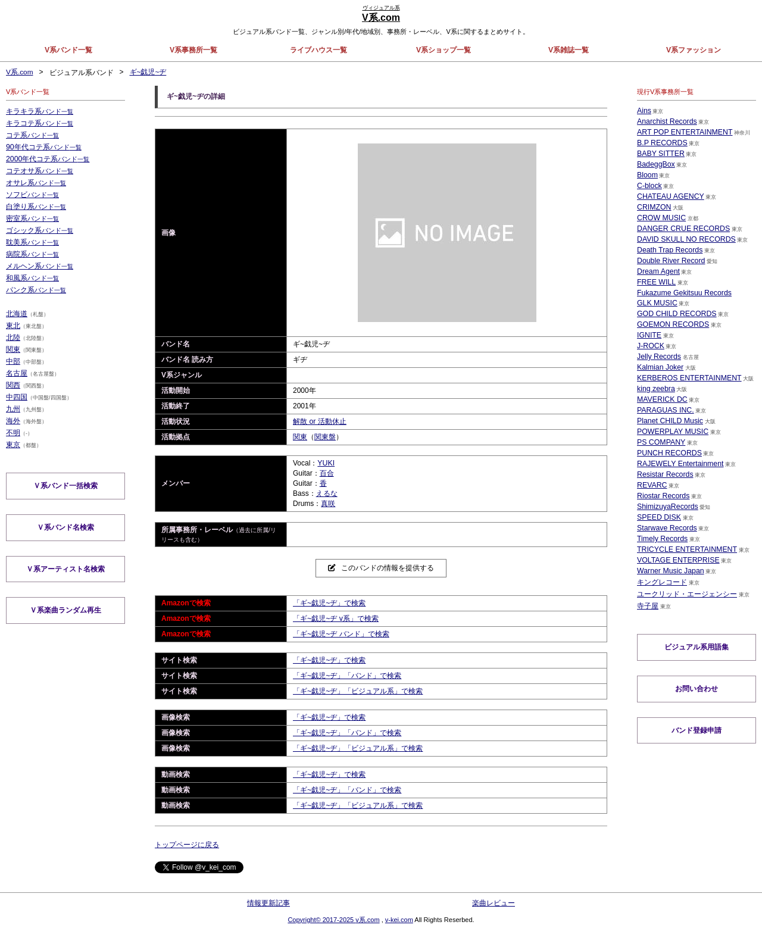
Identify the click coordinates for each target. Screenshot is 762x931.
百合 (327, 473)
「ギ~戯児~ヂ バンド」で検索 (341, 634)
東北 (13, 325)
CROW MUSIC (661, 218)
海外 (13, 421)
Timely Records (661, 539)
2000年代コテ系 (47, 159)
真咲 (328, 503)
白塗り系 (36, 206)
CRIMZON (653, 207)
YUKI (325, 463)
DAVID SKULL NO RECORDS (685, 239)
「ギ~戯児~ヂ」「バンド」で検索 (347, 675)
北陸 (13, 337)
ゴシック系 (39, 230)
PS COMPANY (660, 442)
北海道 (16, 314)
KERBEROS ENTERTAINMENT (688, 378)
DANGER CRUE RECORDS (682, 228)
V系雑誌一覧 (568, 50)
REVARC (651, 485)
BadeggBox (655, 164)
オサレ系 (36, 183)
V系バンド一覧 (68, 50)
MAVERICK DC (661, 399)
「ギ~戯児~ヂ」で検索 (329, 603)
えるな (327, 493)
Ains (644, 111)
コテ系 (32, 135)
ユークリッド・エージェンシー (687, 594)
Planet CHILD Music (669, 421)
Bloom (647, 175)
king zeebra (655, 389)
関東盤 (325, 437)
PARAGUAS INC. (664, 410)
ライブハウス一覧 (318, 50)
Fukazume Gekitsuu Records (683, 293)
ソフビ (32, 194)
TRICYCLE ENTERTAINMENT (686, 549)
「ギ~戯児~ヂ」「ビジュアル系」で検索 (358, 691)
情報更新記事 (268, 902)
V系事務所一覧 (193, 50)
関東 (300, 437)
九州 (13, 409)
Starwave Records (666, 528)
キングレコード (662, 582)
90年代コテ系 (43, 147)
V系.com (19, 72)
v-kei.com (399, 919)
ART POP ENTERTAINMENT (683, 132)
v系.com (367, 919)
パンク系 (36, 290)
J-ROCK (650, 346)
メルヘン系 (39, 266)
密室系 (32, 218)
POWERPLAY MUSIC (672, 431)
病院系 (32, 254)
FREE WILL (655, 282)
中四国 (16, 397)
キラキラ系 (39, 111)
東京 (13, 444)
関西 (13, 385)
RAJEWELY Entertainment (679, 464)
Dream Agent (658, 271)
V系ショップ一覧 (443, 50)
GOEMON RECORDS (672, 324)
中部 (13, 361)
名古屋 (16, 373)
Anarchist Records (666, 121)
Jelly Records (658, 356)
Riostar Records (662, 496)
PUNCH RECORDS (668, 453)
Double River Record (670, 261)
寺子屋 (647, 606)
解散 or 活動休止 (319, 421)
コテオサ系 (39, 171)
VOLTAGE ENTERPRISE (677, 560)
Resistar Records (664, 474)
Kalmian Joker (659, 367)
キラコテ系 (39, 123)
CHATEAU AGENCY (669, 196)
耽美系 (32, 242)
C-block (649, 186)
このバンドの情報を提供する (381, 568)
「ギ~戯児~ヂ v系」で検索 (335, 618)
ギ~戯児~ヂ (148, 72)
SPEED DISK (658, 517)
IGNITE (649, 335)
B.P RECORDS (661, 143)
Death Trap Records (669, 250)
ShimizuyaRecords (667, 506)
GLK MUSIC (656, 303)
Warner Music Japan (669, 571)
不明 (13, 433)
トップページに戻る (187, 845)
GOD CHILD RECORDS (675, 314)
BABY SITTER (660, 153)
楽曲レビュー (493, 902)
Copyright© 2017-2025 (321, 919)
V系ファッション (693, 50)
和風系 (32, 278)
